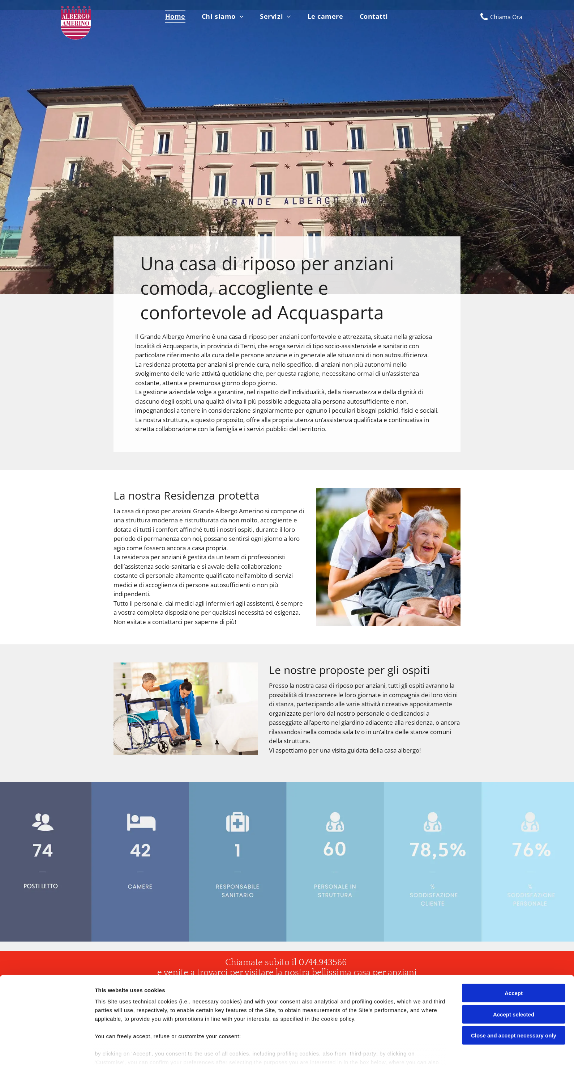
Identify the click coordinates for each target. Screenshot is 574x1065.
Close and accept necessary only (513, 1001)
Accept (514, 959)
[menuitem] (178, 16)
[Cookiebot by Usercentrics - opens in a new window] (46, 1050)
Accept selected (513, 980)
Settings (367, 1051)
